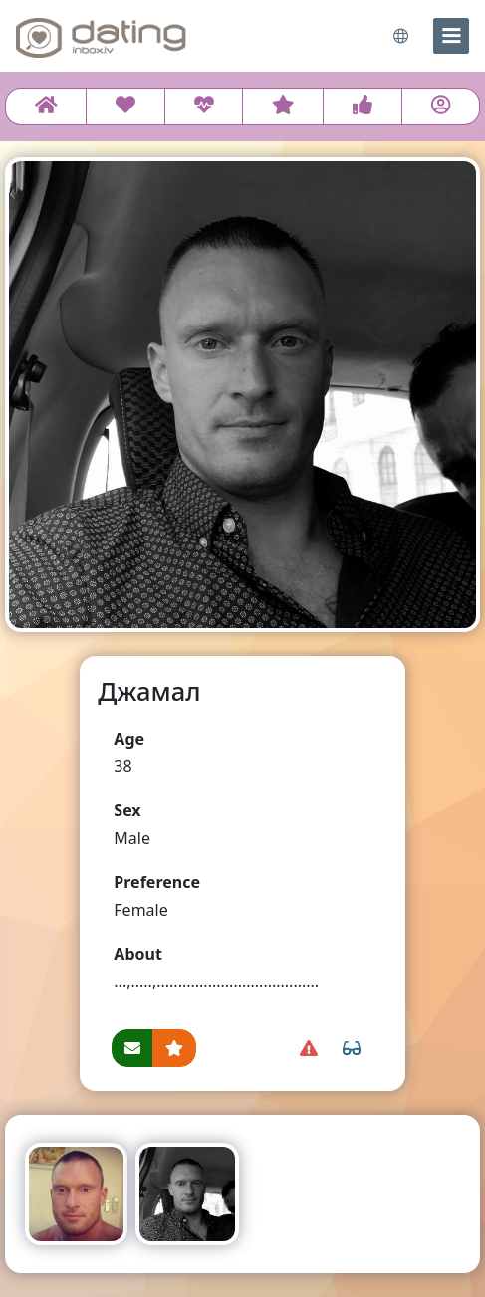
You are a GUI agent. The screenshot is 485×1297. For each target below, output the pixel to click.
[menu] (451, 36)
